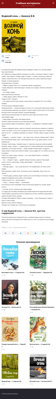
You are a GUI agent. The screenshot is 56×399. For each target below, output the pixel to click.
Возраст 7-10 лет (7, 227)
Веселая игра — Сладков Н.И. (40, 344)
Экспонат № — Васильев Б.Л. (11, 307)
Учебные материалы (28, 3)
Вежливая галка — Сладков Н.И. (13, 272)
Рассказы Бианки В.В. (20, 227)
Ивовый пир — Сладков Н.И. (11, 381)
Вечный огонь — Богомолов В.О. (41, 381)
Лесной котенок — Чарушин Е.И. (41, 272)
